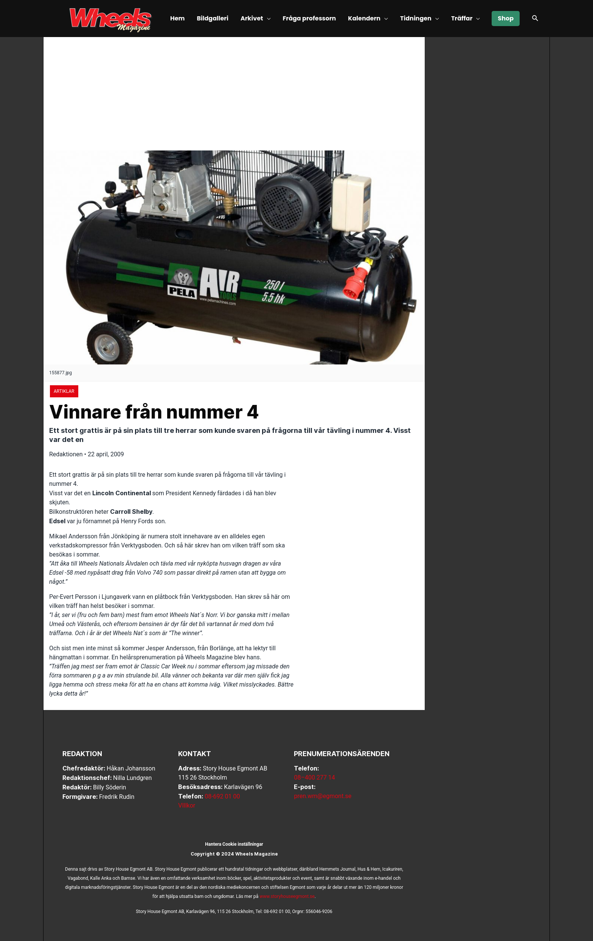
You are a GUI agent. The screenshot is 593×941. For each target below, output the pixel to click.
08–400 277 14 (314, 777)
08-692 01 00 (222, 796)
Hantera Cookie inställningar (234, 844)
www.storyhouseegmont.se (287, 896)
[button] (535, 18)
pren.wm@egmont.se (322, 796)
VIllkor (186, 805)
